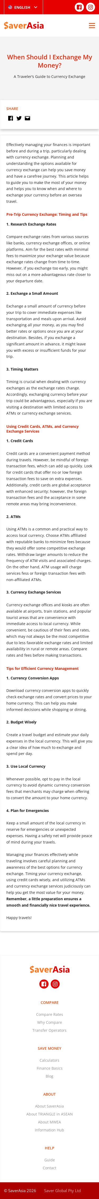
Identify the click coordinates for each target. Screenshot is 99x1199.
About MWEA (49, 1122)
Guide (49, 1159)
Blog (49, 1076)
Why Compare (49, 1022)
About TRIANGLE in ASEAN (49, 1114)
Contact (49, 1167)
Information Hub (49, 1129)
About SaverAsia (49, 1106)
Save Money (49, 1048)
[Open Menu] (92, 25)
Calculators (49, 1060)
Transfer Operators (49, 1030)
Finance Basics (50, 1068)
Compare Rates (49, 1014)
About (49, 1094)
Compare (50, 1002)
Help (49, 1147)
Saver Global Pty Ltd (62, 1190)
